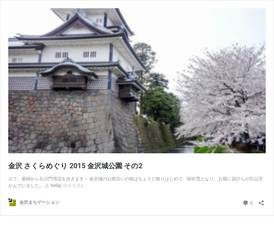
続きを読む (74, 185)
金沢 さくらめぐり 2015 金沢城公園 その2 (75, 166)
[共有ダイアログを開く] (261, 201)
